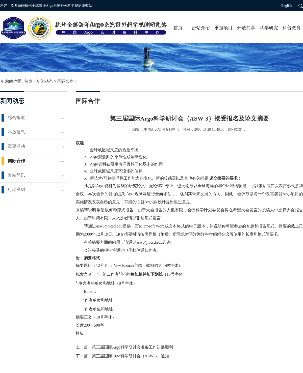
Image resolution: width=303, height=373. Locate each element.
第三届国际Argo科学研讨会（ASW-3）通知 (130, 356)
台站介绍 (201, 27)
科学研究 (269, 27)
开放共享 (246, 27)
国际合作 (65, 81)
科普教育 (292, 27)
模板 (80, 333)
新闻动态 (45, 81)
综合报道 (16, 117)
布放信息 (16, 132)
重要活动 (16, 146)
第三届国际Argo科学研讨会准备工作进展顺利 (132, 347)
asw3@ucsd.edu (109, 226)
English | (288, 6)
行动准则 (16, 189)
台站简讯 (16, 175)
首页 (178, 27)
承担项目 (223, 27)
